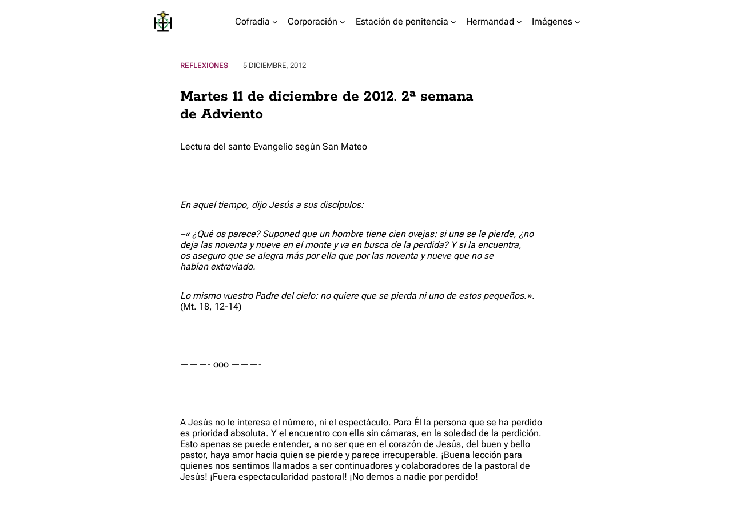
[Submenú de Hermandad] (519, 22)
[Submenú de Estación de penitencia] (453, 22)
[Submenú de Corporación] (342, 22)
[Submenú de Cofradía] (275, 22)
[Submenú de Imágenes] (577, 22)
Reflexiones (204, 65)
